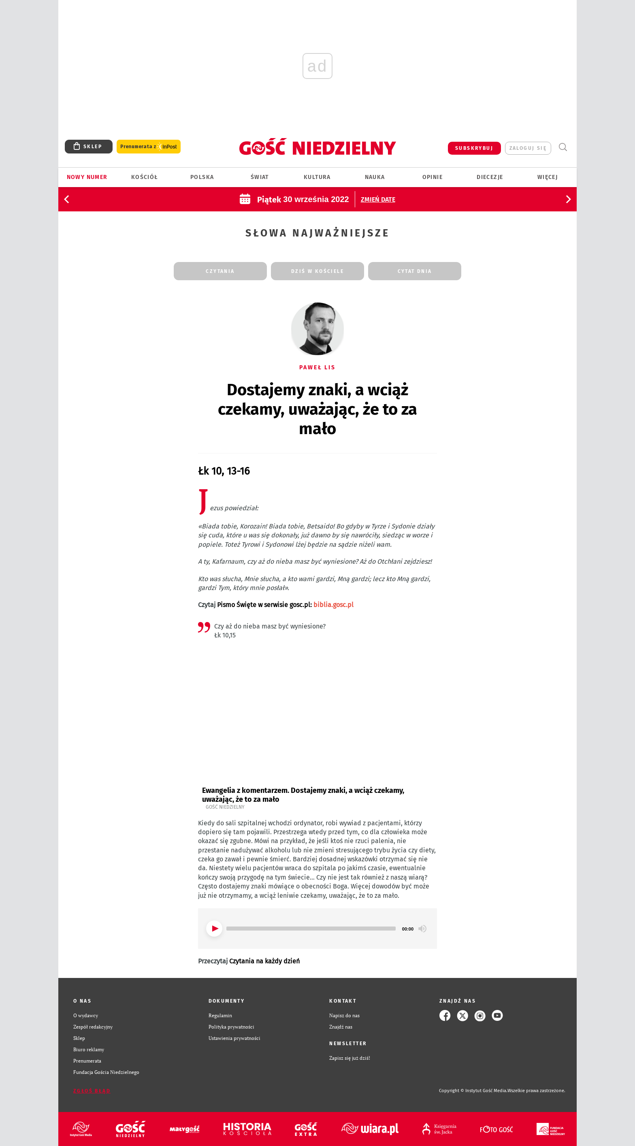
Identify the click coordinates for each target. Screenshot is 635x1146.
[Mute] (422, 928)
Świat (260, 177)
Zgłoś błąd (92, 1091)
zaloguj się (528, 148)
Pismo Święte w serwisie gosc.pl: (285, 605)
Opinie (432, 177)
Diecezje (490, 177)
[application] (317, 928)
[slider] (311, 929)
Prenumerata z (148, 146)
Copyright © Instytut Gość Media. (473, 1090)
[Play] (214, 928)
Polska (202, 177)
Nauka (375, 177)
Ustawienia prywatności (234, 1038)
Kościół (144, 177)
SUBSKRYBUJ (474, 148)
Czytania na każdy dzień (264, 961)
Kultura (317, 177)
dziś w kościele (317, 271)
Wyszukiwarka (562, 147)
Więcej (547, 177)
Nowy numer (87, 177)
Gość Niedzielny (225, 807)
